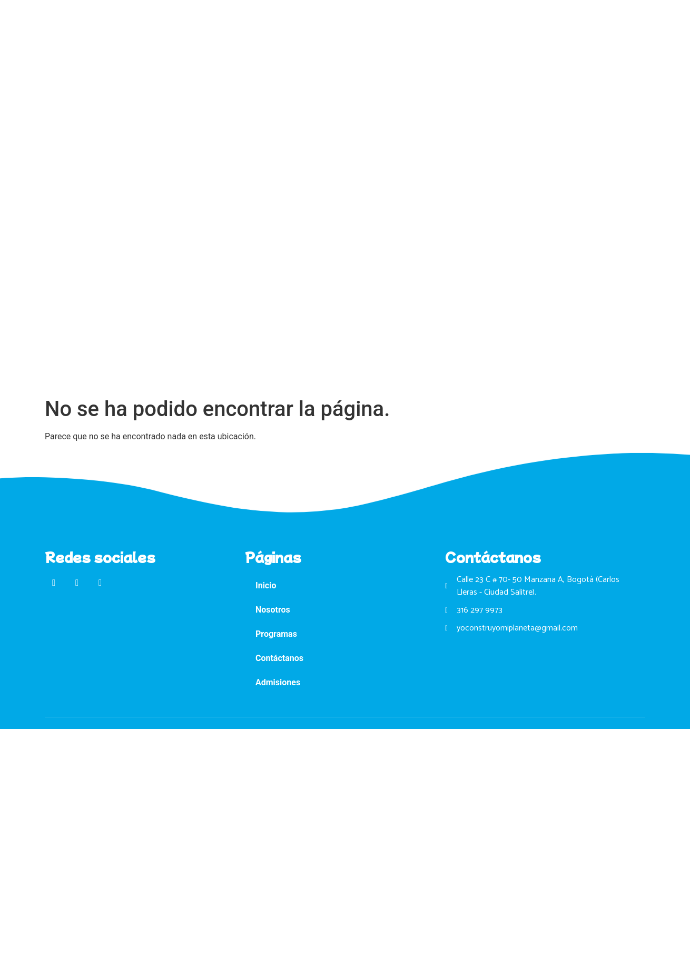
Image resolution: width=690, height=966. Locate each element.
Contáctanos (279, 658)
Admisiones (277, 682)
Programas (276, 634)
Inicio (265, 585)
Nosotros (272, 610)
